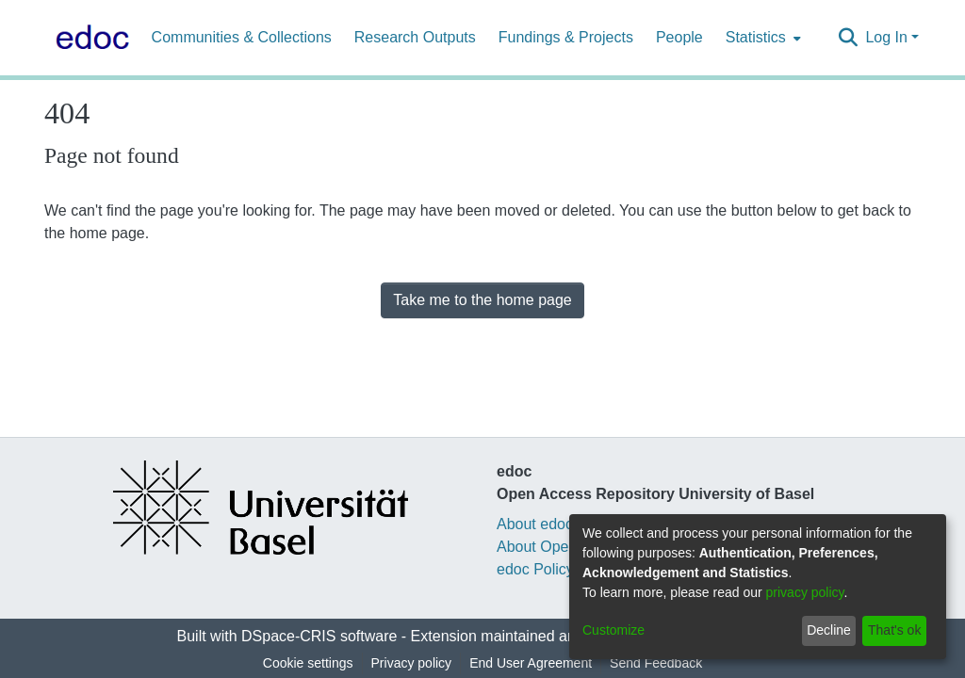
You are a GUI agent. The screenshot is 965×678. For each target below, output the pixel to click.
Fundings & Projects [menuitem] (566, 37)
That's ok (894, 630)
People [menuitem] (679, 37)
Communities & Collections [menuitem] (242, 37)
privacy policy (805, 592)
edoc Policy (535, 569)
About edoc (535, 524)
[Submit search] (847, 37)
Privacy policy (411, 662)
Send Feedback (656, 662)
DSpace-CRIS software (319, 636)
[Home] (88, 37)
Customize (613, 630)
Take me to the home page (482, 300)
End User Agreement (530, 662)
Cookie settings (308, 662)
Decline (829, 630)
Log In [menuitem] (886, 37)
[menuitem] (761, 37)
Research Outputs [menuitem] (415, 37)
